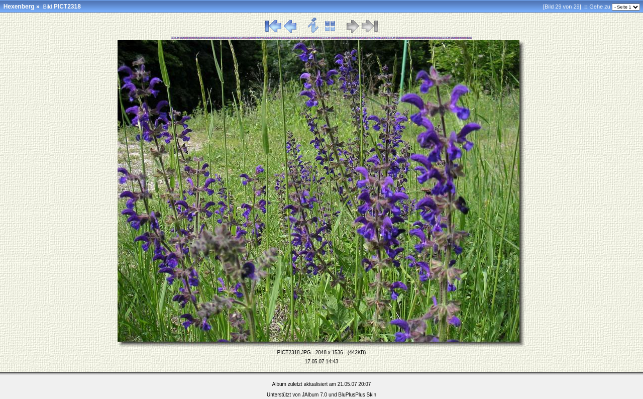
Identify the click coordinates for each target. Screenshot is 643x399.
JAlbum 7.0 (314, 394)
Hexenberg (19, 6)
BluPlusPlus (351, 394)
